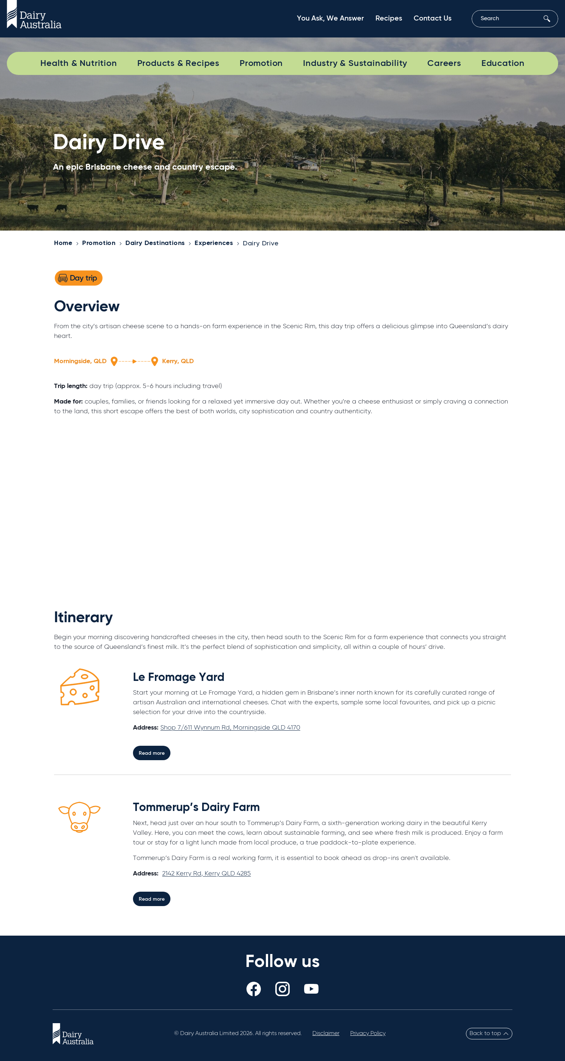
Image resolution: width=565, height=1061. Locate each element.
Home (63, 243)
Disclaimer (325, 1034)
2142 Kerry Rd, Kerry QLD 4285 (206, 873)
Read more (152, 753)
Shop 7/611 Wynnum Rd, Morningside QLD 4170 (230, 728)
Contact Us (432, 18)
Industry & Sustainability (355, 63)
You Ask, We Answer (330, 18)
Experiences (214, 243)
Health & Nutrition (78, 63)
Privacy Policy (368, 1034)
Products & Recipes (178, 63)
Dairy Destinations (155, 243)
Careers (444, 63)
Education (503, 63)
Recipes (388, 18)
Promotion (261, 63)
